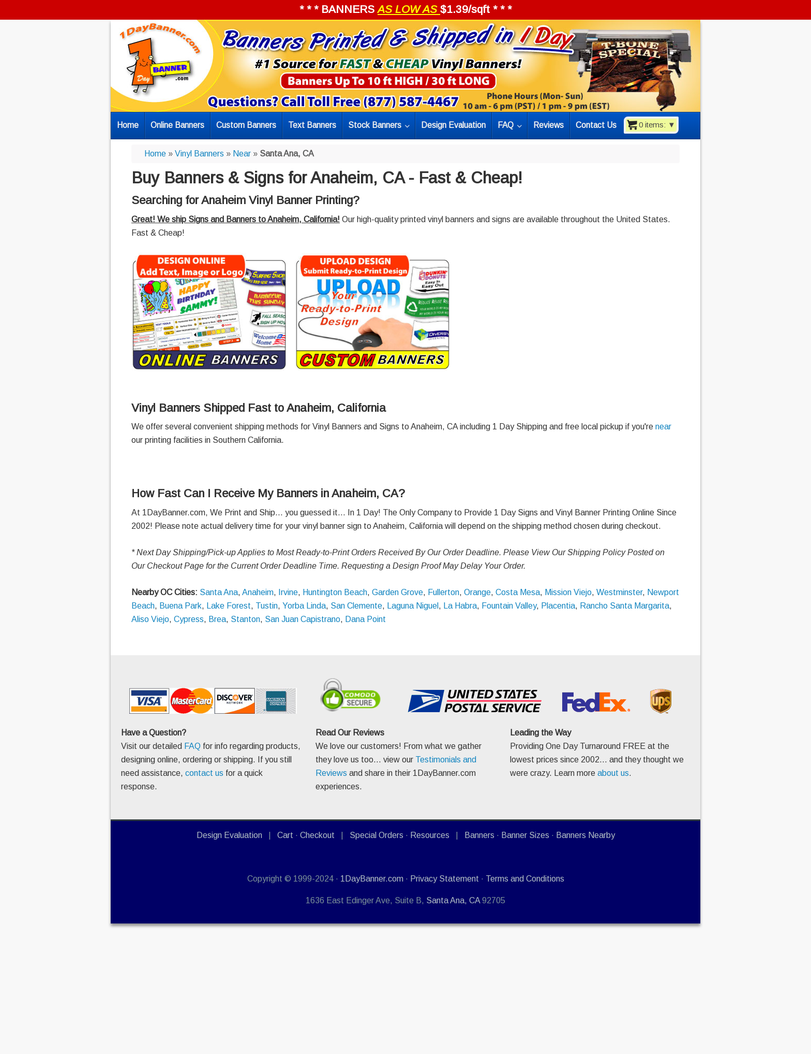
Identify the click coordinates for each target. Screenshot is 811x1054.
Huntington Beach (335, 592)
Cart (285, 835)
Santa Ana (219, 592)
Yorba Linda (304, 605)
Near (242, 153)
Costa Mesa (517, 592)
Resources (429, 835)
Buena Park (180, 605)
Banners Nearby (585, 835)
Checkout (317, 835)
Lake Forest (228, 605)
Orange (477, 592)
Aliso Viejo (150, 619)
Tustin (267, 605)
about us (613, 773)
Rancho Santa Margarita (624, 605)
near (663, 426)
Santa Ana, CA (453, 900)
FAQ (192, 746)
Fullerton (443, 592)
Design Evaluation (229, 835)
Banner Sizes (525, 835)
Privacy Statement (444, 878)
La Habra (460, 605)
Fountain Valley (509, 605)
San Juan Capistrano (302, 619)
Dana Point (365, 619)
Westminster (619, 592)
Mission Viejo (568, 592)
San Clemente (356, 605)
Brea (217, 619)
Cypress (189, 619)
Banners (479, 835)
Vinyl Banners (199, 153)
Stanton (245, 619)
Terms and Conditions (525, 878)
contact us (204, 773)
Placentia (558, 605)
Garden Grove (397, 592)
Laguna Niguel (413, 605)
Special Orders (376, 835)
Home (155, 153)
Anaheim (258, 592)
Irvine (288, 592)
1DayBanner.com (371, 878)
